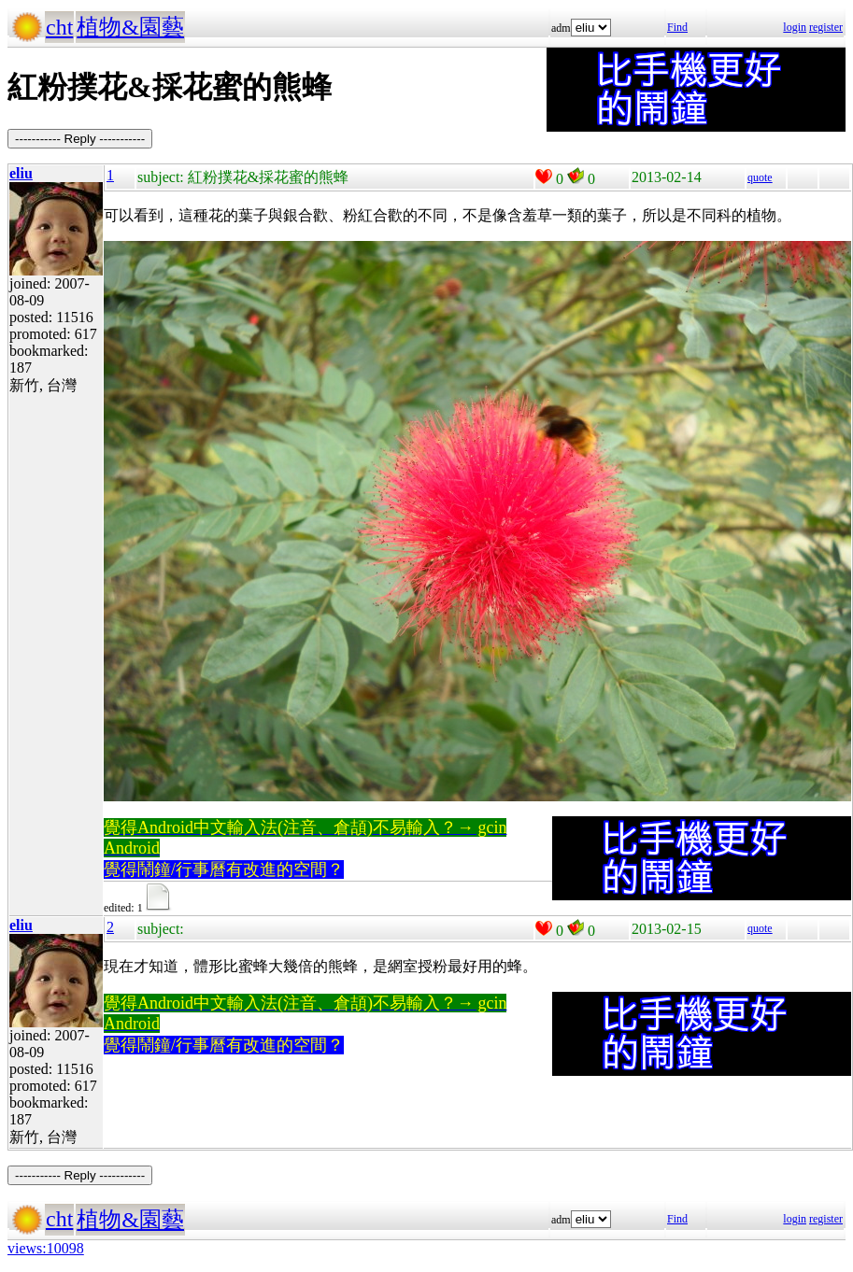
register (826, 27)
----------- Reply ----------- (80, 139)
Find (677, 27)
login (794, 27)
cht (59, 27)
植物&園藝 (130, 27)
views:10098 (45, 1248)
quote (760, 177)
